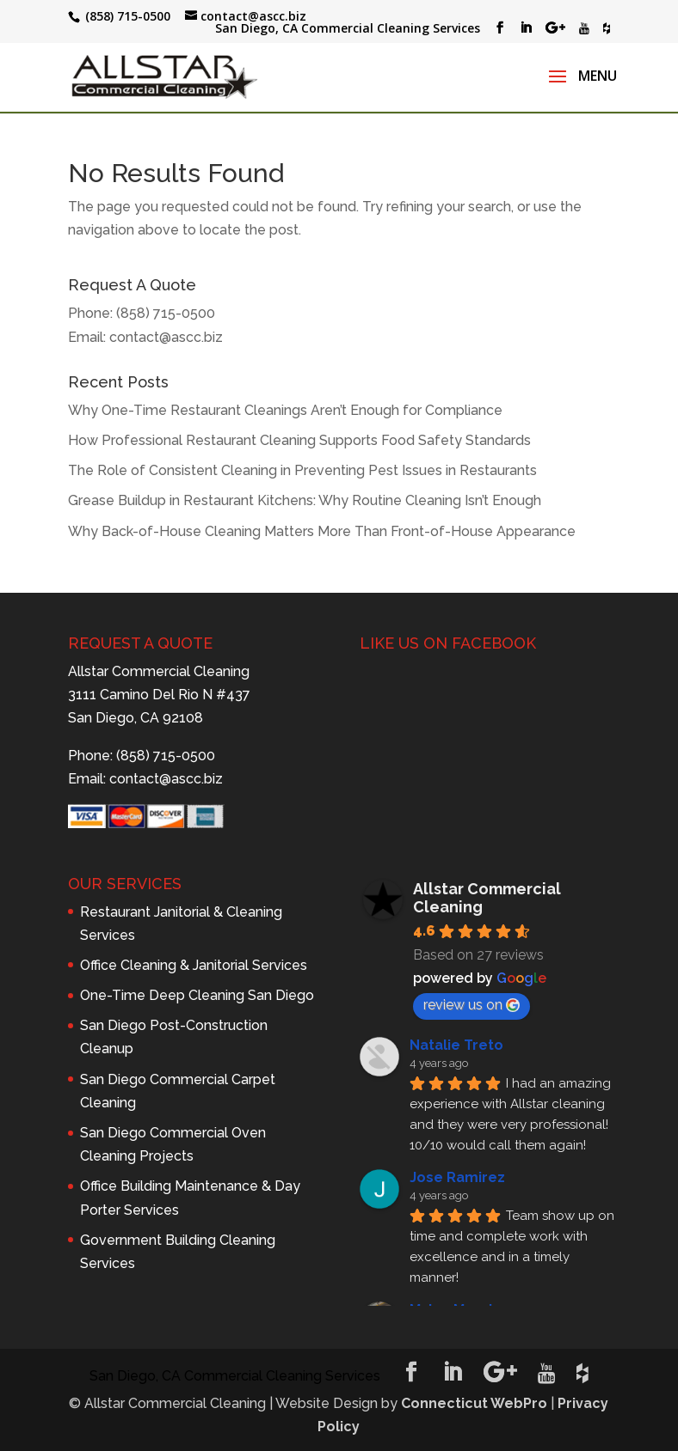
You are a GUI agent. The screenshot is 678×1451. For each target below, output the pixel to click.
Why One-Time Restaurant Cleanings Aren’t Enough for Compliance (285, 410)
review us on (471, 1005)
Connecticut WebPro (474, 1403)
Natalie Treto (456, 1045)
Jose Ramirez (457, 1177)
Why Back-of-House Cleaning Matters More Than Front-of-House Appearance (322, 531)
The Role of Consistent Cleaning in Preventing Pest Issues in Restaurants (302, 470)
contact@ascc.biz (166, 337)
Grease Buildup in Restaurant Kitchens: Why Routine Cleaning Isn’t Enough (304, 500)
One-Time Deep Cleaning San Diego (197, 995)
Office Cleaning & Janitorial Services (193, 965)
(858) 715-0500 (165, 313)
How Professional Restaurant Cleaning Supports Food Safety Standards (299, 440)
